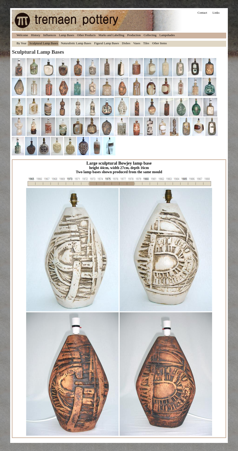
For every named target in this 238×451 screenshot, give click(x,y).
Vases (136, 43)
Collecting (150, 35)
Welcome (22, 35)
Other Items (159, 43)
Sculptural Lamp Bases (43, 43)
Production (134, 35)
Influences (49, 35)
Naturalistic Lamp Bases (76, 43)
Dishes (126, 43)
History (35, 35)
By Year (21, 43)
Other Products (86, 35)
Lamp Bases (66, 35)
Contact (202, 12)
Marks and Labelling (111, 35)
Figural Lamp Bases (106, 43)
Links (216, 12)
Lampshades (167, 35)
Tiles (146, 43)
